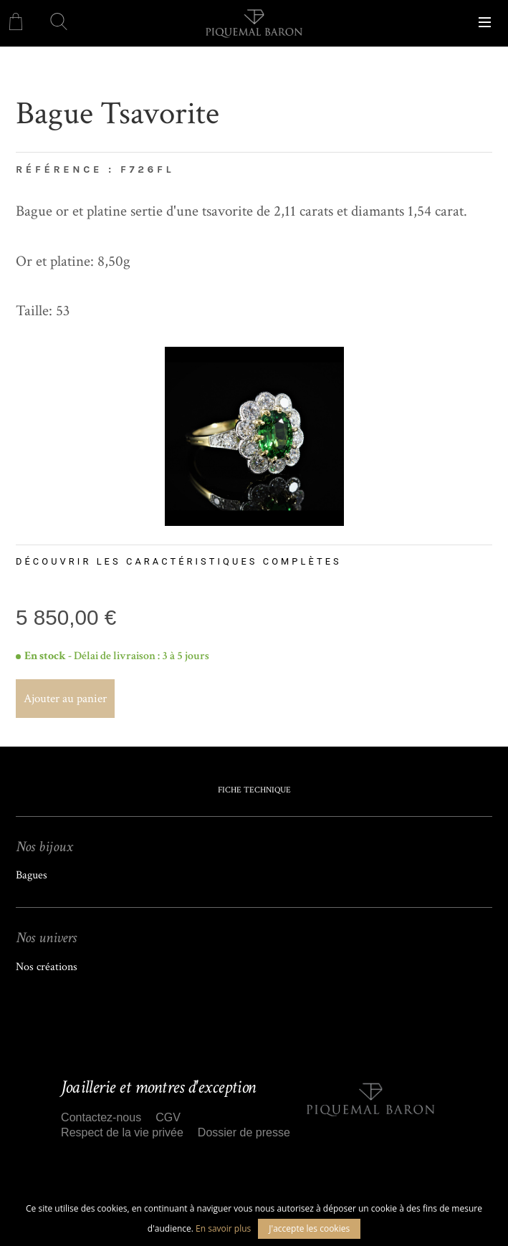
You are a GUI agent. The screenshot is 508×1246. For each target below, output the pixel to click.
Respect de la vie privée (122, 1132)
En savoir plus (223, 1228)
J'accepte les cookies (309, 1228)
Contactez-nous (101, 1117)
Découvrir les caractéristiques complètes (179, 561)
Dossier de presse (244, 1132)
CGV (168, 1117)
